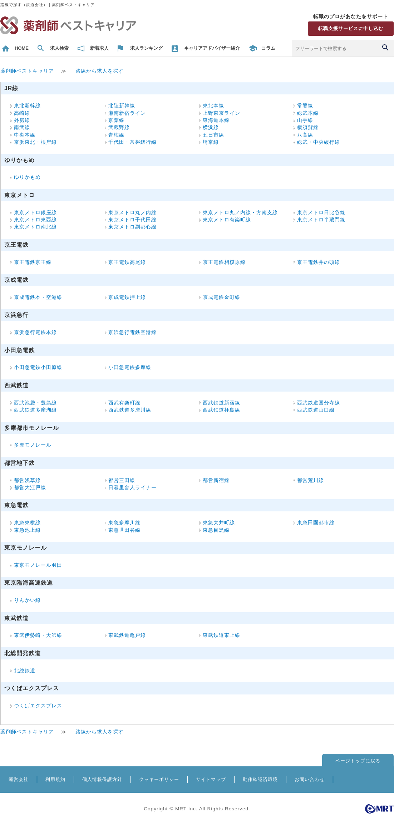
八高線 (305, 135)
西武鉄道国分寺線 (318, 403)
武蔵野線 (119, 127)
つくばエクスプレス (38, 705)
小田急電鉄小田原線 (38, 367)
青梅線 (116, 135)
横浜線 (211, 127)
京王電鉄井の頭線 (318, 262)
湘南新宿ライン (127, 113)
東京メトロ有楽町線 (227, 219)
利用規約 (55, 779)
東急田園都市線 (316, 522)
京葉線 (116, 120)
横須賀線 (308, 127)
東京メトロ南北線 (35, 227)
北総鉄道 (24, 670)
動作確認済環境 (260, 779)
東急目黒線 (216, 530)
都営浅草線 (27, 480)
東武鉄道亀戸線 (127, 635)
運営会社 (19, 779)
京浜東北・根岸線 (35, 142)
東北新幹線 (27, 105)
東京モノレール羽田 (38, 565)
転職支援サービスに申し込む (350, 28)
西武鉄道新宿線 (221, 403)
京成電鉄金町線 (221, 297)
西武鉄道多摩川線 (129, 410)
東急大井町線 (219, 522)
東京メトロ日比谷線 (321, 212)
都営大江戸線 (30, 487)
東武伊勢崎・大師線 (38, 635)
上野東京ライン (221, 113)
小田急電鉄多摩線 (129, 367)
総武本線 (308, 113)
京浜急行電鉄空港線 (132, 332)
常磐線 (305, 105)
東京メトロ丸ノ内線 (132, 212)
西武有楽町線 (124, 403)
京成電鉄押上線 (127, 297)
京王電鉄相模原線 (224, 262)
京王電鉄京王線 (32, 262)
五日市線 (213, 135)
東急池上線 (27, 530)
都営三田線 (121, 480)
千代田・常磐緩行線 (132, 142)
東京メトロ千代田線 (132, 219)
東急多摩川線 (124, 522)
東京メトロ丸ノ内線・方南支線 (240, 212)
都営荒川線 (310, 480)
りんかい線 (27, 600)
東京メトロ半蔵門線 (321, 219)
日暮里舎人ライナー (132, 487)
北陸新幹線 (121, 105)
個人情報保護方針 (102, 779)
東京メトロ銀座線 (35, 212)
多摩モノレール (32, 445)
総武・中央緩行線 (318, 142)
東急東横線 (27, 522)
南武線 (22, 127)
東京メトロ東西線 (35, 219)
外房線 (22, 120)
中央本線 (24, 135)
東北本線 (213, 105)
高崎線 (22, 113)
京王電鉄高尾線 (127, 262)
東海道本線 (216, 120)
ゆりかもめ (27, 177)
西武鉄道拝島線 (221, 410)
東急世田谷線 (124, 530)
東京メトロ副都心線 (132, 227)
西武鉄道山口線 (316, 410)
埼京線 (211, 142)
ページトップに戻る (357, 760)
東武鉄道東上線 (221, 635)
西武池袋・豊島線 (35, 403)
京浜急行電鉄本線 (35, 332)
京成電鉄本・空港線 (38, 297)
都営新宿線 (216, 480)
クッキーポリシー (159, 779)
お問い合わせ (310, 779)
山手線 (305, 120)
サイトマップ (211, 779)
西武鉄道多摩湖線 (35, 410)
